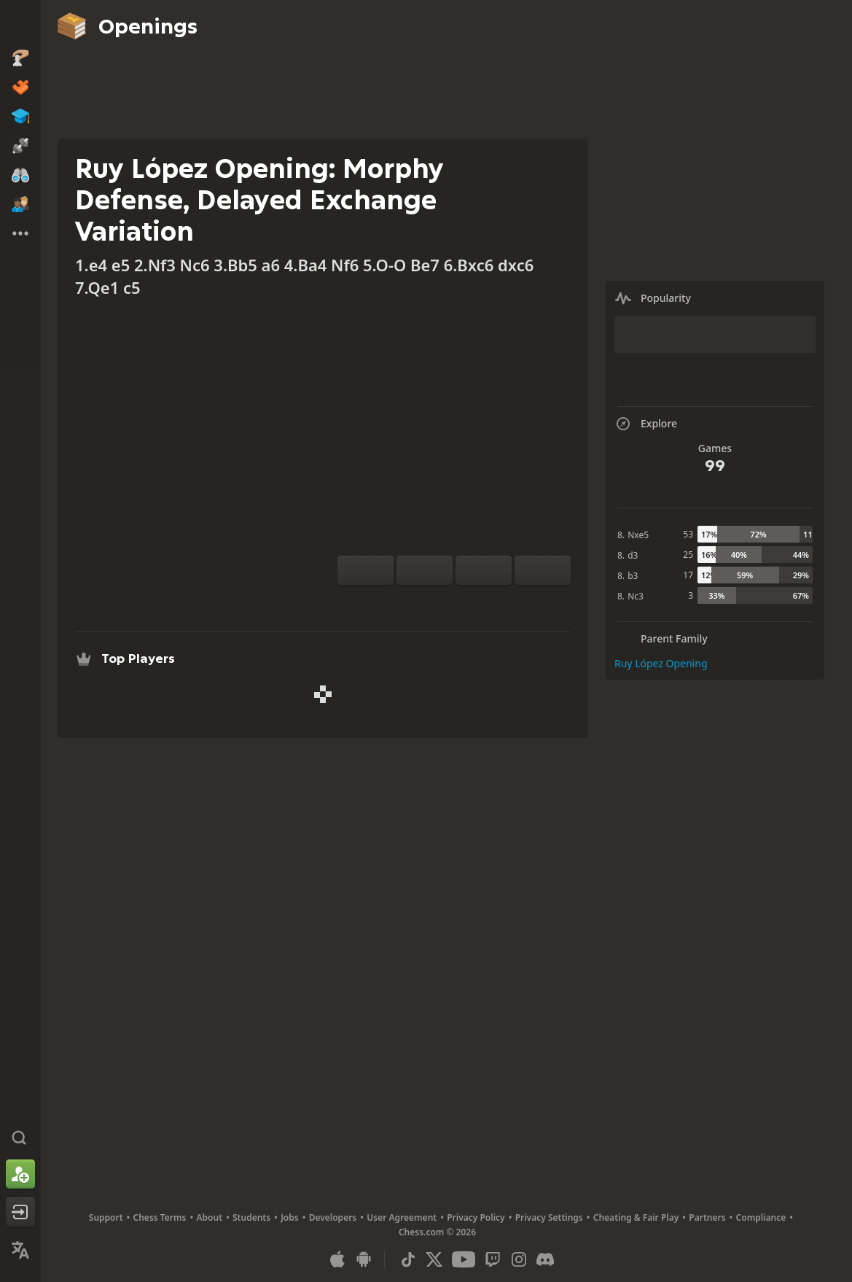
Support (106, 1217)
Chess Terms (160, 1217)
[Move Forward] (543, 570)
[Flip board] (365, 570)
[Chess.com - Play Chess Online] (20, 25)
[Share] (500, 602)
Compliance (761, 1217)
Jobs (290, 1217)
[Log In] (20, 1212)
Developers (333, 1217)
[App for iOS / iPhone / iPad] (337, 1259)
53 (688, 534)
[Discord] (545, 1259)
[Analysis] (430, 602)
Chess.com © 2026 (437, 1232)
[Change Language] (20, 1249)
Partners (707, 1217)
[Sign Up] (20, 1174)
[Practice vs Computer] (407, 602)
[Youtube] (463, 1259)
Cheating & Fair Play (636, 1217)
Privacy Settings (549, 1217)
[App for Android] (363, 1259)
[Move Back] (484, 570)
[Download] (477, 602)
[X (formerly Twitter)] (434, 1259)
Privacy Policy (475, 1217)
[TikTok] (408, 1259)
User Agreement (402, 1217)
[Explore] (454, 602)
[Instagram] (519, 1259)
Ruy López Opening (661, 663)
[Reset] (424, 570)
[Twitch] (492, 1259)
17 (688, 575)
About (210, 1217)
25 (688, 554)
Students (251, 1217)
